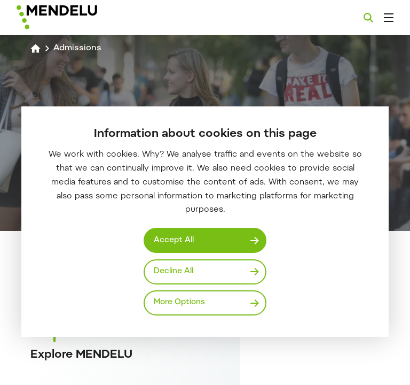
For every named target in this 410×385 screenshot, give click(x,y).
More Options (179, 302)
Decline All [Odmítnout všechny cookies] (173, 271)
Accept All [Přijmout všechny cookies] (174, 240)
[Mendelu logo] (73, 17)
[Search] (368, 17)
